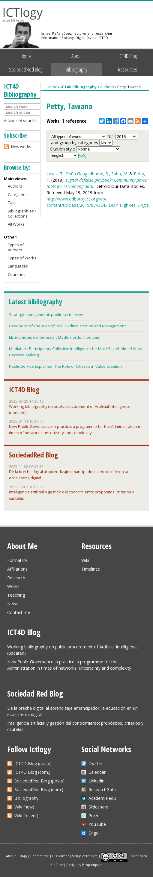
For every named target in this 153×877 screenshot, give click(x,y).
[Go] (82, 155)
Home (25, 56)
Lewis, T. (55, 174)
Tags (12, 202)
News (12, 604)
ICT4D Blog (127, 56)
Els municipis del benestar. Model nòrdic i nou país (54, 337)
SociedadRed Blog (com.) (38, 789)
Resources (127, 69)
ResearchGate (102, 789)
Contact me (18, 612)
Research (16, 577)
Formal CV (17, 560)
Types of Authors (16, 247)
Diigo (93, 833)
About (76, 56)
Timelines (90, 569)
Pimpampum (92, 865)
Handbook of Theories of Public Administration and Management (67, 326)
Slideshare (98, 807)
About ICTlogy (16, 856)
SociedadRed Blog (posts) (39, 781)
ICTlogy (22, 14)
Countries (17, 274)
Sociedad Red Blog (25, 69)
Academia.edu (102, 798)
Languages (18, 266)
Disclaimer (60, 856)
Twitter (95, 763)
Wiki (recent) (26, 815)
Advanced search (20, 120)
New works (21, 146)
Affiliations (17, 569)
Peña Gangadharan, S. (87, 174)
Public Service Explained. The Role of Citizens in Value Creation (65, 366)
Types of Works (22, 258)
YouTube (97, 824)
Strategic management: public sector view (46, 314)
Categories (18, 194)
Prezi (93, 815)
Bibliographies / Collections (22, 213)
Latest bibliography (35, 301)
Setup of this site (85, 856)
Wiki (85, 560)
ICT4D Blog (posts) (33, 763)
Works (13, 586)
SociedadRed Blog (33, 455)
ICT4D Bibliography (79, 86)
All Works (16, 224)
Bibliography (76, 69)
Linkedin (96, 781)
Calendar (97, 772)
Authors (107, 86)
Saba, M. (119, 174)
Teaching (16, 595)
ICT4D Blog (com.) (32, 772)
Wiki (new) (24, 807)
